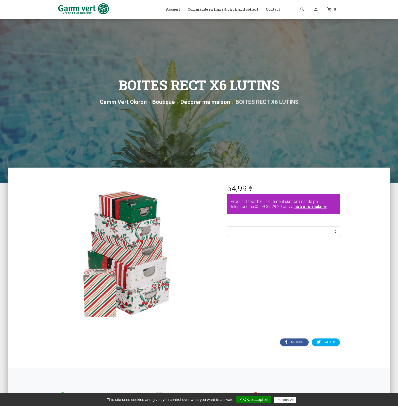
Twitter (326, 342)
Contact (273, 9)
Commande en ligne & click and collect (223, 9)
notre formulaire (310, 206)
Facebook (294, 342)
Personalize (285, 400)
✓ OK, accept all (254, 399)
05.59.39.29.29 (268, 206)
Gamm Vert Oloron (123, 102)
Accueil (173, 9)
